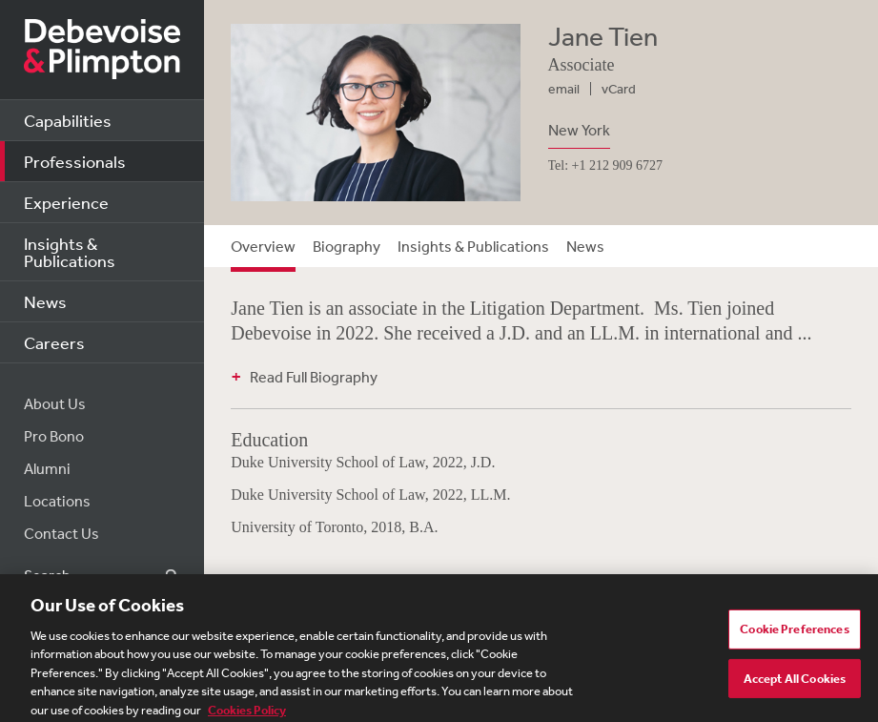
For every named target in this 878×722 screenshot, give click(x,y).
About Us (55, 403)
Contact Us (61, 533)
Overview (263, 246)
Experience (66, 202)
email (564, 88)
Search (160, 576)
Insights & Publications (69, 252)
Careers (54, 342)
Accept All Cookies (795, 683)
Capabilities (68, 120)
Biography (346, 246)
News (45, 301)
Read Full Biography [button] (314, 376)
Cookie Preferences (794, 634)
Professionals (75, 161)
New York (579, 129)
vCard (619, 88)
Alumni (47, 468)
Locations (57, 500)
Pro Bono (54, 435)
